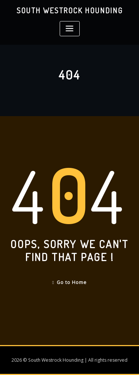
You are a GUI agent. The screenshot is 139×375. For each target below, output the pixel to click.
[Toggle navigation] (70, 28)
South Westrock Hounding (70, 10)
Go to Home (69, 282)
